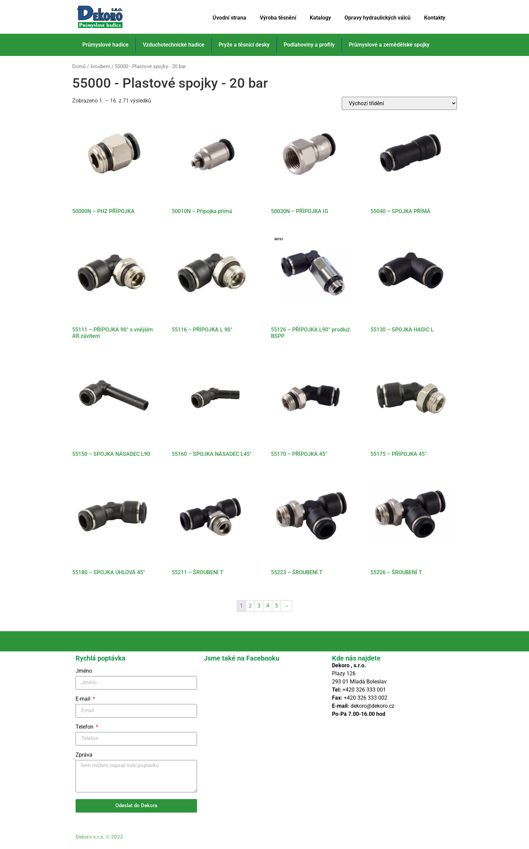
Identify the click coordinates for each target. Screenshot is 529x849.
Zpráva (84, 755)
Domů (79, 66)
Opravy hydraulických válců (377, 17)
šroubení (100, 66)
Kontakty (434, 17)
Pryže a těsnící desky (244, 44)
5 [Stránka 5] (276, 606)
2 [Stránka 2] (250, 606)
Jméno (84, 671)
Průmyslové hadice (105, 44)
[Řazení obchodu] (399, 103)
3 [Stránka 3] (258, 606)
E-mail (84, 699)
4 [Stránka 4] (267, 606)
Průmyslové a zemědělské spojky (389, 44)
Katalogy (320, 17)
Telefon (85, 727)
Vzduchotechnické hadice (173, 44)
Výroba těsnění (278, 17)
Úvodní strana (229, 17)
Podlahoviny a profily (309, 44)
